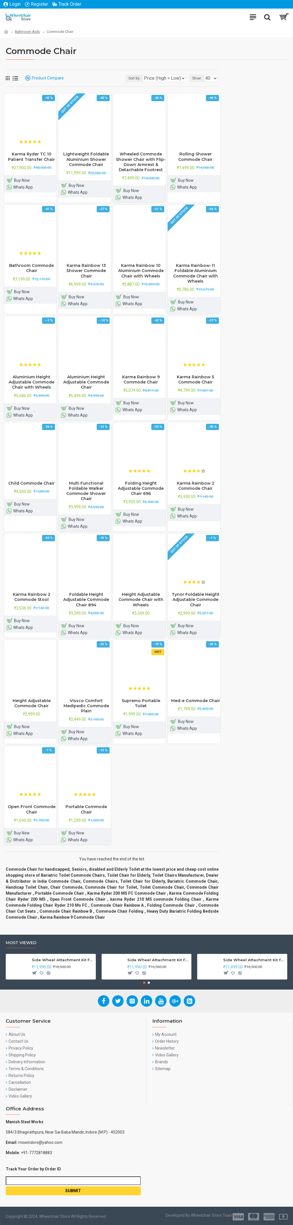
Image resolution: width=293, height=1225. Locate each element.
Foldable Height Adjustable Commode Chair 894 (86, 599)
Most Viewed (21, 942)
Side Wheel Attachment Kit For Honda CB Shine (63, 960)
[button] (144, 983)
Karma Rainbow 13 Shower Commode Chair (86, 270)
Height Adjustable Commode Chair (32, 703)
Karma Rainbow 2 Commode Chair (195, 486)
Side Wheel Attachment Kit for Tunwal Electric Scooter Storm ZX (254, 960)
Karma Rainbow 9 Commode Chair (141, 379)
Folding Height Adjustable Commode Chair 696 (141, 488)
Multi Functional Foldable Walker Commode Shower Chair (86, 491)
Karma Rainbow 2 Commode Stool (31, 597)
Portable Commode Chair (86, 809)
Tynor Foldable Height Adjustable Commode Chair (195, 599)
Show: (197, 78)
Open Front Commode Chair (32, 809)
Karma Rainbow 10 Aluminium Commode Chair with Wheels (141, 270)
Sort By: (134, 78)
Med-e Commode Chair (195, 700)
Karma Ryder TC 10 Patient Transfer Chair (31, 156)
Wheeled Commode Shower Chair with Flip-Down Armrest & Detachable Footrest (141, 161)
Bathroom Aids (27, 31)
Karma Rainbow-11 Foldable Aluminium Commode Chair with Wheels (195, 273)
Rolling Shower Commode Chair (195, 156)
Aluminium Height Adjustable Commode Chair (86, 382)
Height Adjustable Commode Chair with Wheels (140, 599)
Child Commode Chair (31, 483)
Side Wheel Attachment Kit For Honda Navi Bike (158, 960)
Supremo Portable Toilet (141, 703)
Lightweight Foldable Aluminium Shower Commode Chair (86, 159)
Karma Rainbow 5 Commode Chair (195, 379)
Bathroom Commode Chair (31, 268)
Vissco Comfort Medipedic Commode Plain (86, 706)
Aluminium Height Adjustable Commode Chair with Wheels (31, 382)
